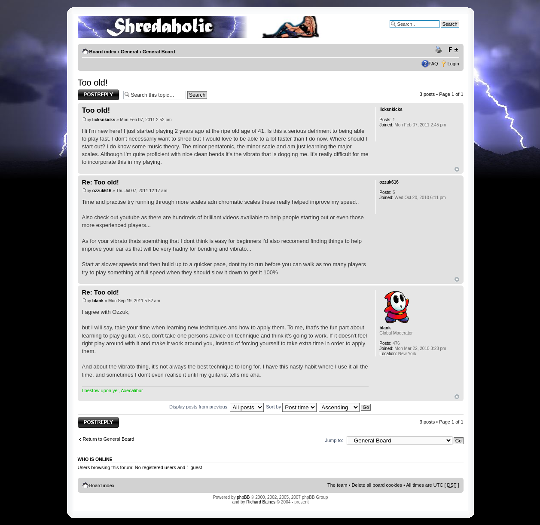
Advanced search (441, 30)
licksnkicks (103, 119)
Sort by (291, 406)
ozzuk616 (101, 190)
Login (453, 63)
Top (457, 169)
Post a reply (98, 94)
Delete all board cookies (376, 485)
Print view (440, 50)
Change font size (453, 50)
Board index (103, 51)
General (129, 51)
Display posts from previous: (216, 406)
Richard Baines (260, 502)
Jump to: (334, 440)
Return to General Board (108, 439)
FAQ (433, 63)
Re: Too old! (100, 182)
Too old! (93, 82)
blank (98, 300)
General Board (159, 51)
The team (337, 485)
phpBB (243, 497)
